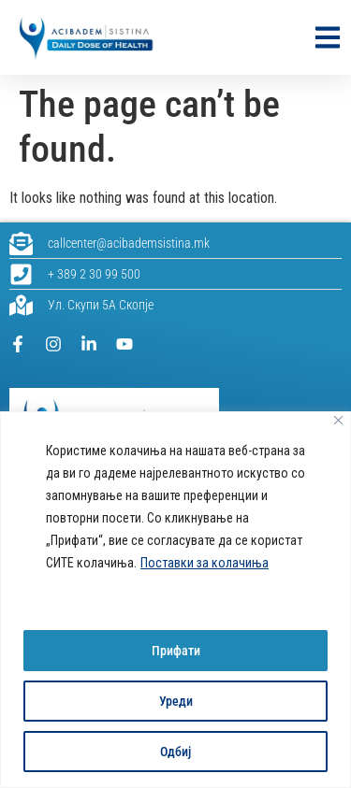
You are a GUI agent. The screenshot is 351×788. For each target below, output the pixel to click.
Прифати (176, 650)
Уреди (176, 701)
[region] (175, 599)
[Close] (338, 420)
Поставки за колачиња (204, 562)
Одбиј (175, 751)
